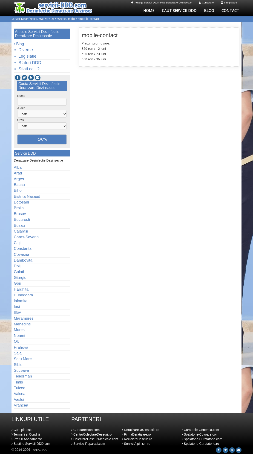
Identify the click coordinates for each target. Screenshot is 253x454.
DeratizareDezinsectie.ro (140, 430)
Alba (18, 167)
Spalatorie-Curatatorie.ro (200, 443)
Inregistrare (229, 2)
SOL (44, 449)
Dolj (17, 266)
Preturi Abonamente (27, 439)
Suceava (21, 370)
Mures (19, 330)
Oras (20, 120)
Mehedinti (22, 324)
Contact (230, 10)
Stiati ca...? (29, 68)
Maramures (24, 318)
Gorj (17, 283)
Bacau (19, 185)
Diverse (25, 49)
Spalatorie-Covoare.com (200, 434)
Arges (19, 179)
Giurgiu (20, 277)
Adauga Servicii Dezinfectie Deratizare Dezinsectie (161, 2)
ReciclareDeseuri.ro (137, 439)
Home (148, 10)
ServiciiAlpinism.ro (136, 443)
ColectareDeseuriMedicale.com (94, 439)
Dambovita (23, 260)
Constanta (23, 248)
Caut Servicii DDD (179, 10)
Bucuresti (22, 219)
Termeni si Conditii (26, 434)
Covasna (21, 254)
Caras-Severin (26, 237)
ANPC (37, 449)
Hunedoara (23, 295)
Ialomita (20, 301)
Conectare (206, 2)
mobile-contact (100, 35)
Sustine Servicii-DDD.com (31, 443)
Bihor (18, 190)
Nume (21, 95)
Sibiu (18, 365)
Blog (209, 10)
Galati (19, 272)
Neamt (19, 335)
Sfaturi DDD (29, 62)
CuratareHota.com (85, 430)
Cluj (17, 243)
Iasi (17, 306)
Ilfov (17, 312)
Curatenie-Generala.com (200, 430)
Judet (21, 108)
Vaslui (19, 399)
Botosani (21, 202)
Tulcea (19, 388)
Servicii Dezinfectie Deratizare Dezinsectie (39, 19)
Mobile (72, 19)
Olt (16, 341)
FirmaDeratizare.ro (136, 434)
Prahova (21, 347)
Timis (18, 382)
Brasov (20, 214)
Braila (19, 208)
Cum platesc (22, 430)
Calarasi (21, 231)
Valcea (19, 394)
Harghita (21, 289)
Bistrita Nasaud (27, 196)
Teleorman (23, 376)
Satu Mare (23, 359)
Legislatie (27, 56)
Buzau (19, 225)
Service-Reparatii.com (88, 443)
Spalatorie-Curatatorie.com (202, 439)
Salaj (18, 353)
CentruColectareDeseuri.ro (91, 434)
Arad (18, 173)
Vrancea (21, 405)
